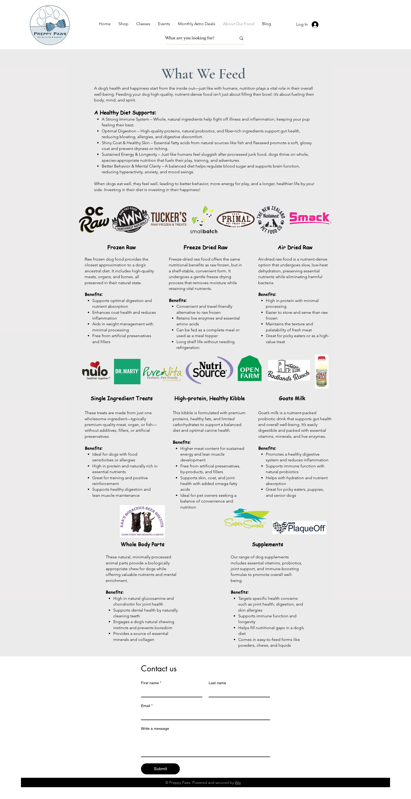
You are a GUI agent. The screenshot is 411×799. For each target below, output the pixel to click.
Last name (217, 683)
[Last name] (238, 692)
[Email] (204, 715)
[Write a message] (205, 744)
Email (147, 706)
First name (151, 683)
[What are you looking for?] (197, 38)
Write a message (155, 728)
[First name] (170, 692)
